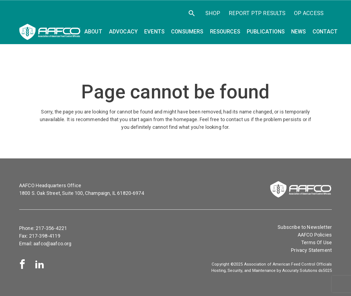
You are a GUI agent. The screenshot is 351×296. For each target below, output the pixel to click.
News (298, 32)
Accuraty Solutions (299, 270)
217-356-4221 (51, 228)
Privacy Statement (311, 250)
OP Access (309, 13)
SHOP (212, 13)
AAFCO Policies (315, 235)
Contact (325, 32)
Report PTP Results (257, 13)
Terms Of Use (316, 242)
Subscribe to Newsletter (305, 227)
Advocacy (123, 32)
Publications (266, 32)
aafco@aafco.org (52, 243)
